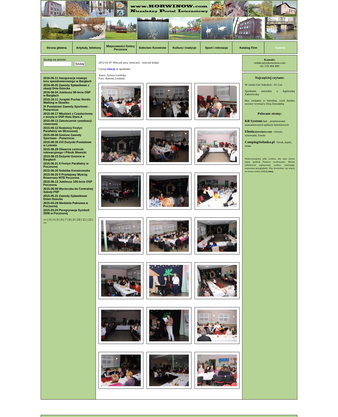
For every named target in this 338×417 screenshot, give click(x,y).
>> (45, 222)
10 (79, 219)
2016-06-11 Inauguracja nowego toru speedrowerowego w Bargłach (67, 79)
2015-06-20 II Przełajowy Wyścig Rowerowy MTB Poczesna (65, 176)
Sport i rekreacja (216, 47)
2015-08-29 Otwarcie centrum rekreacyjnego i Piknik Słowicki (64, 151)
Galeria (280, 47)
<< (45, 219)
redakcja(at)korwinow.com (269, 62)
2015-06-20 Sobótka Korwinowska (66, 170)
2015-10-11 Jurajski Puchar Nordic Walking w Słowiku (67, 101)
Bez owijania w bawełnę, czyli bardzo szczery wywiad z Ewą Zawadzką (270, 102)
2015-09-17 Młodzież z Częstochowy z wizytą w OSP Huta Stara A (68, 115)
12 (90, 219)
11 (85, 219)
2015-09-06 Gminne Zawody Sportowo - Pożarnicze (62, 136)
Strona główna (57, 47)
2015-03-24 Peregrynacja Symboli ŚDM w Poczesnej (66, 211)
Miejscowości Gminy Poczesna (120, 48)
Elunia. (258, 131)
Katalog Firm (248, 47)
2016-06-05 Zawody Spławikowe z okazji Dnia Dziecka (66, 87)
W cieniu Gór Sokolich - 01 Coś (263, 84)
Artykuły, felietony (88, 47)
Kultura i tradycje (184, 47)
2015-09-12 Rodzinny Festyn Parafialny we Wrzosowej (62, 129)
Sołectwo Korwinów (152, 47)
